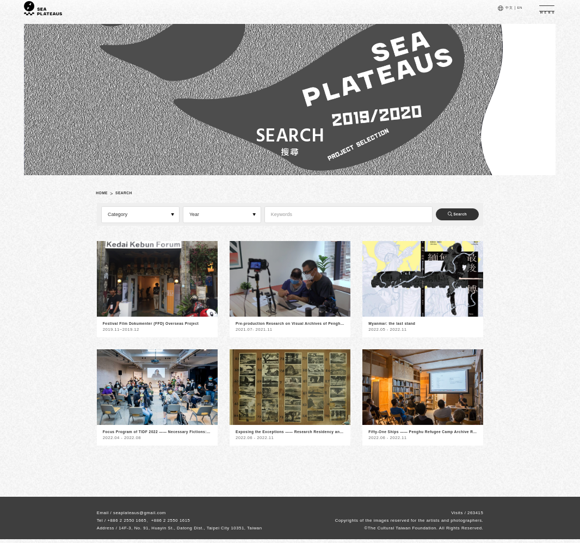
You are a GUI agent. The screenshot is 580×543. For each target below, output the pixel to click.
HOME (105, 193)
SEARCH (132, 193)
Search (450, 214)
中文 (498, 11)
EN (512, 11)
